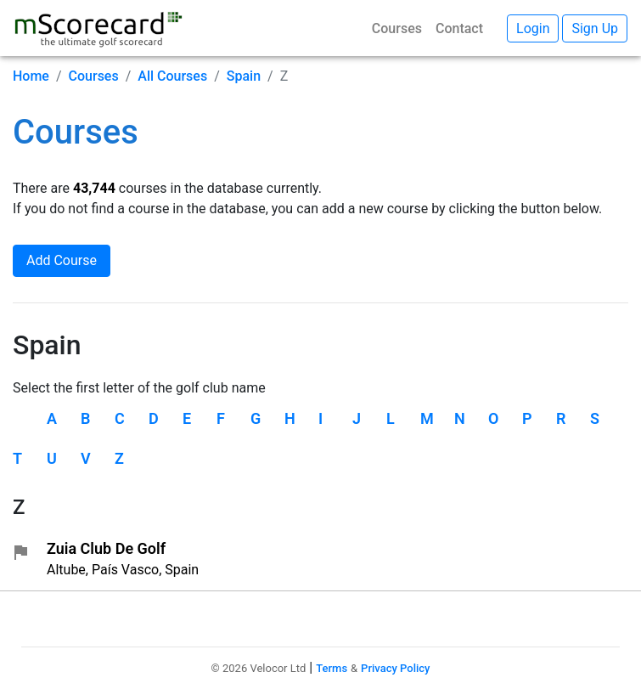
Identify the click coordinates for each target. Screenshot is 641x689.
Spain (244, 76)
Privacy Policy (395, 668)
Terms (331, 668)
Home (31, 76)
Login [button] (532, 28)
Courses (397, 28)
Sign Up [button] (594, 28)
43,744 (94, 188)
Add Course (61, 260)
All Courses (172, 76)
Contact (459, 28)
